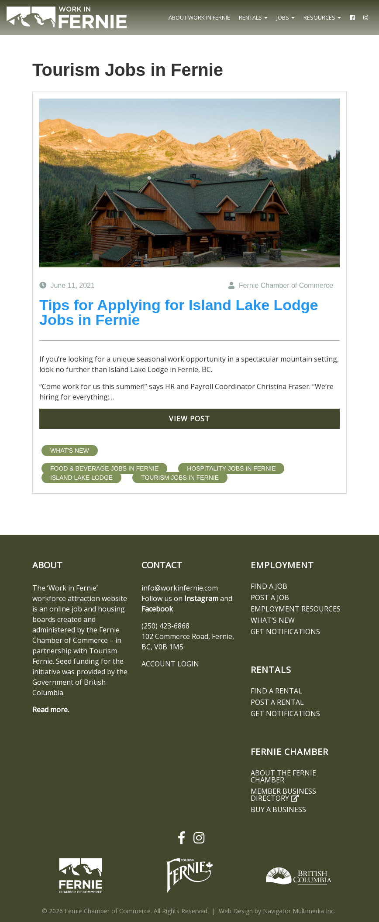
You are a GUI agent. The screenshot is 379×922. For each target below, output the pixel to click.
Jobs (285, 17)
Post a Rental (277, 702)
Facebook (157, 609)
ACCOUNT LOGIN (170, 664)
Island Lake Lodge (81, 477)
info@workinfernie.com (179, 588)
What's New (69, 450)
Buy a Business (278, 809)
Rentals (253, 17)
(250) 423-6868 (165, 626)
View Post (189, 418)
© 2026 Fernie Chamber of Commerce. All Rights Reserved (124, 911)
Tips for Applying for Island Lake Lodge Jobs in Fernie (178, 312)
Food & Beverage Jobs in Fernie (104, 468)
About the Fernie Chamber (283, 776)
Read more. (50, 709)
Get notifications (285, 631)
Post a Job (270, 597)
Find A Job (269, 586)
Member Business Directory (283, 795)
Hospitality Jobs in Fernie (231, 468)
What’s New (273, 620)
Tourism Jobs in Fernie (180, 477)
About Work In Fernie (199, 17)
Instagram (201, 598)
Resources (322, 17)
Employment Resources (296, 608)
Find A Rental (276, 690)
